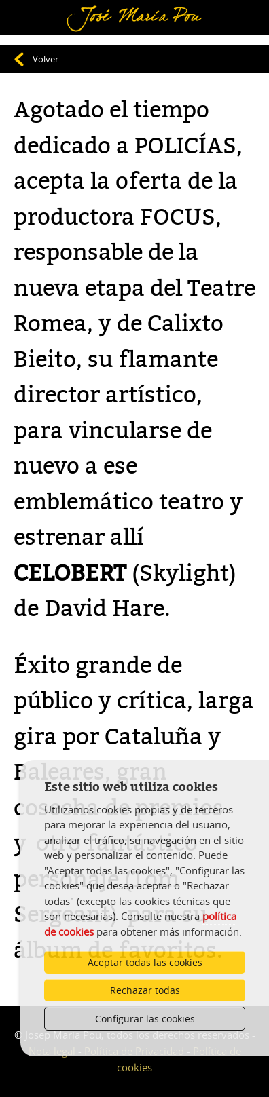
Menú (31, 8)
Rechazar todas (145, 990)
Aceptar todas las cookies (145, 962)
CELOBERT (70, 573)
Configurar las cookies (145, 1018)
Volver (45, 59)
